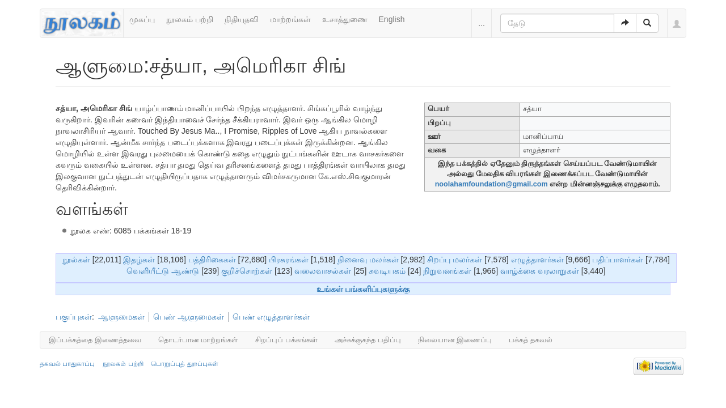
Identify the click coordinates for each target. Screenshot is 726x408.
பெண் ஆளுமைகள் (188, 316)
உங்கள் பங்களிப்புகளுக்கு (363, 289)
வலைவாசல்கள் (322, 270)
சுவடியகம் (387, 270)
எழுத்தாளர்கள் (537, 259)
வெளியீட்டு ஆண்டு (162, 270)
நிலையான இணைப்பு (455, 339)
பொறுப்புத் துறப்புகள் (184, 364)
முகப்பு (142, 19)
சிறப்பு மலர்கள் (454, 259)
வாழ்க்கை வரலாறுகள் (539, 270)
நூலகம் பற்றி (189, 19)
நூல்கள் (76, 259)
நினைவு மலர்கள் (368, 259)
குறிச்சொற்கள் (246, 270)
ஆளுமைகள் (121, 316)
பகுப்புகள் (74, 316)
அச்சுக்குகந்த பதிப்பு (368, 339)
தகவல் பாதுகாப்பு (67, 364)
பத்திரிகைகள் (212, 259)
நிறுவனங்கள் (447, 270)
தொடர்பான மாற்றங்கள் (198, 339)
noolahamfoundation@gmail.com (491, 184)
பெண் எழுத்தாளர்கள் (271, 316)
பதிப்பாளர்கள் (617, 259)
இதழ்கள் (139, 259)
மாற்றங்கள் (290, 19)
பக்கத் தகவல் (530, 339)
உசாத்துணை (345, 19)
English (392, 19)
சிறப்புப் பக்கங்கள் (286, 339)
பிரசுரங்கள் (289, 259)
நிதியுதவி (242, 19)
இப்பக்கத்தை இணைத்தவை (95, 339)
